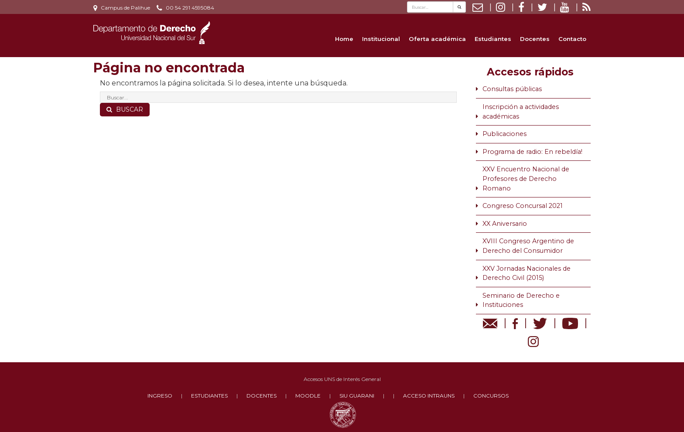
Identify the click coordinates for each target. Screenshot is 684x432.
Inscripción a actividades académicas (520, 111)
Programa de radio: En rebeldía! (532, 152)
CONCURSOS (491, 395)
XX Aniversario (504, 224)
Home (344, 38)
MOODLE (308, 395)
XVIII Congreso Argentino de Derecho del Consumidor (528, 246)
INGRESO (159, 395)
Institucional (381, 38)
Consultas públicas (512, 89)
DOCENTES (261, 395)
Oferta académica (437, 38)
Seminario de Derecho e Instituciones (521, 300)
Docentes (535, 38)
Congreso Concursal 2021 (522, 206)
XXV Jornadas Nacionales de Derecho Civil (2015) (526, 273)
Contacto (572, 38)
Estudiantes (493, 38)
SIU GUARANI (356, 395)
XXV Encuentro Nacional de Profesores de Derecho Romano (525, 178)
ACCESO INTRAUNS (429, 395)
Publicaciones (504, 134)
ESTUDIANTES (209, 395)
